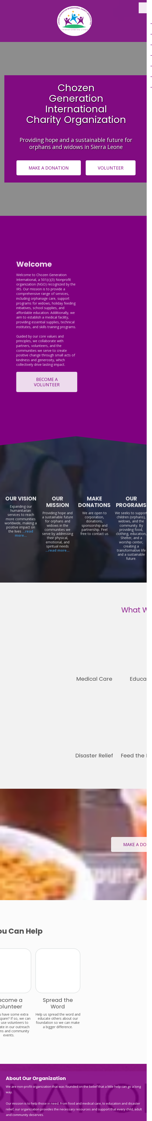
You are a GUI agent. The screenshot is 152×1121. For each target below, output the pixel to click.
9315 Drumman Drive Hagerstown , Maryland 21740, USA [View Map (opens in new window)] (52, 1049)
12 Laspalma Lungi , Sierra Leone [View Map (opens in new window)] (35, 1084)
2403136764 (31, 1056)
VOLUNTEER (110, 168)
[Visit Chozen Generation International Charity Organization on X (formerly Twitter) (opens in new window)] (23, 1031)
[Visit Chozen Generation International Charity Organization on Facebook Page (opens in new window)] (10, 1031)
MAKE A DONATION (49, 168)
